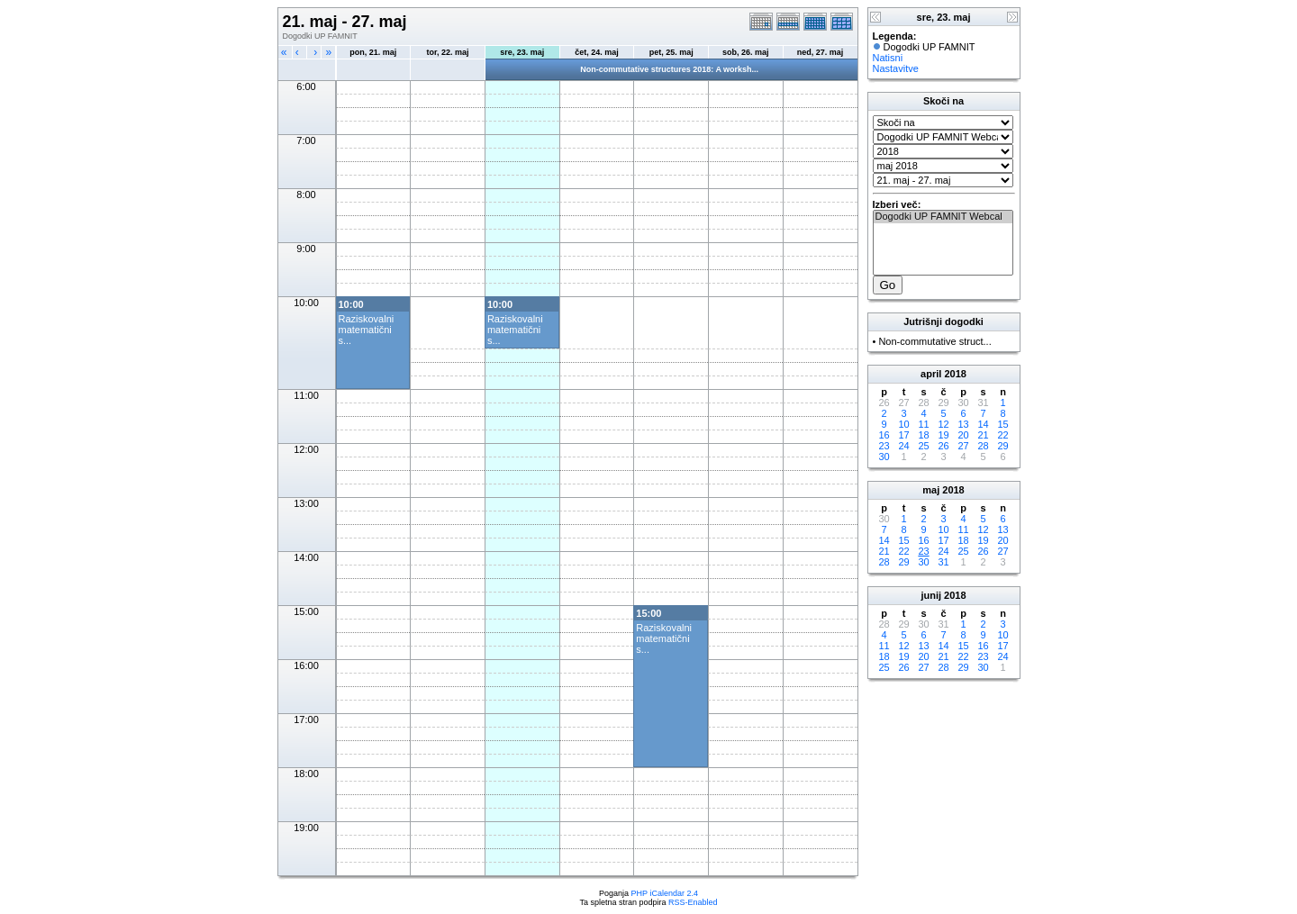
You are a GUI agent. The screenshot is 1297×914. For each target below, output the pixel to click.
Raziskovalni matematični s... (367, 329)
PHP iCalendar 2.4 (664, 893)
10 (903, 424)
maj (930, 489)
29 (1002, 445)
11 (923, 424)
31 (943, 562)
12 (943, 424)
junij (931, 595)
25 (923, 445)
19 (943, 435)
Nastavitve (896, 68)
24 (903, 445)
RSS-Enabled (693, 902)
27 (962, 445)
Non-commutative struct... (934, 341)
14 (982, 424)
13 (962, 424)
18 (923, 435)
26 (943, 445)
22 (1002, 435)
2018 (955, 373)
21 (982, 435)
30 (883, 456)
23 (883, 445)
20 (962, 435)
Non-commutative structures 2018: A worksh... (669, 69)
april (931, 373)
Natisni (888, 57)
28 (982, 445)
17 (903, 435)
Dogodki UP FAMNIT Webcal (943, 217)
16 (883, 435)
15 (1002, 424)
